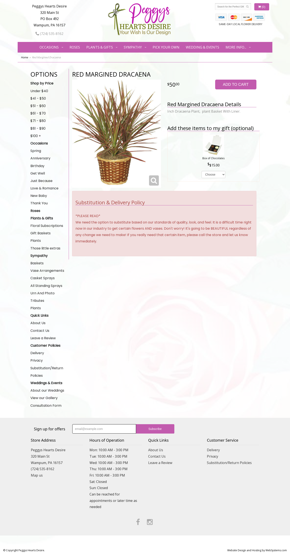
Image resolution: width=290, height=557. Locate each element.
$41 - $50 (38, 98)
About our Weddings (47, 390)
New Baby (38, 195)
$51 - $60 (38, 105)
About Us (37, 323)
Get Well (37, 173)
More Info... (236, 47)
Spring (35, 150)
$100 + (35, 135)
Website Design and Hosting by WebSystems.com (257, 550)
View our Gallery (44, 397)
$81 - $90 (37, 128)
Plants (35, 240)
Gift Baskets (40, 233)
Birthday (37, 165)
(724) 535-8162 (49, 33)
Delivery (37, 353)
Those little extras (45, 248)
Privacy (36, 360)
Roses (75, 47)
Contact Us (39, 330)
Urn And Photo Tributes (42, 297)
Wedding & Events (202, 47)
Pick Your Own (166, 47)
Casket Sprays (42, 278)
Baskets (37, 263)
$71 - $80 (38, 120)
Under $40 (39, 91)
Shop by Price (41, 83)
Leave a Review (43, 338)
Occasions (49, 47)
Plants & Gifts (99, 47)
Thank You (39, 203)
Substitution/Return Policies (46, 372)
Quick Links (39, 315)
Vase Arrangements (47, 270)
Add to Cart (236, 84)
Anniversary (40, 158)
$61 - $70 (38, 113)
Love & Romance (44, 188)
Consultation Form (45, 405)
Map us (37, 475)
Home (24, 57)
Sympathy (133, 47)
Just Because (41, 180)
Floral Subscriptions (46, 225)
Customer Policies (45, 345)
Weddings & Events (46, 383)
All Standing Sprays (46, 285)
